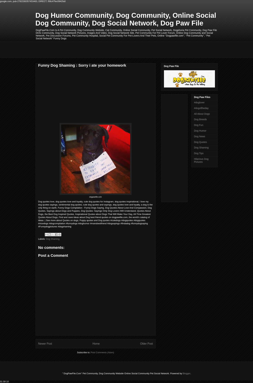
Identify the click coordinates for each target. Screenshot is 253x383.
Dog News (199, 136)
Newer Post (45, 343)
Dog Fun (198, 125)
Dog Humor (200, 130)
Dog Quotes (200, 142)
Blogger (186, 373)
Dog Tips (199, 153)
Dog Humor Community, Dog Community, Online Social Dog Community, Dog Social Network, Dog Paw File (125, 19)
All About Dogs (202, 113)
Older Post (146, 343)
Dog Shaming (53, 239)
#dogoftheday (201, 108)
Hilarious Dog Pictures (201, 160)
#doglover (199, 102)
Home (96, 343)
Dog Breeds (200, 119)
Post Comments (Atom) (102, 352)
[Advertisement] (98, 49)
